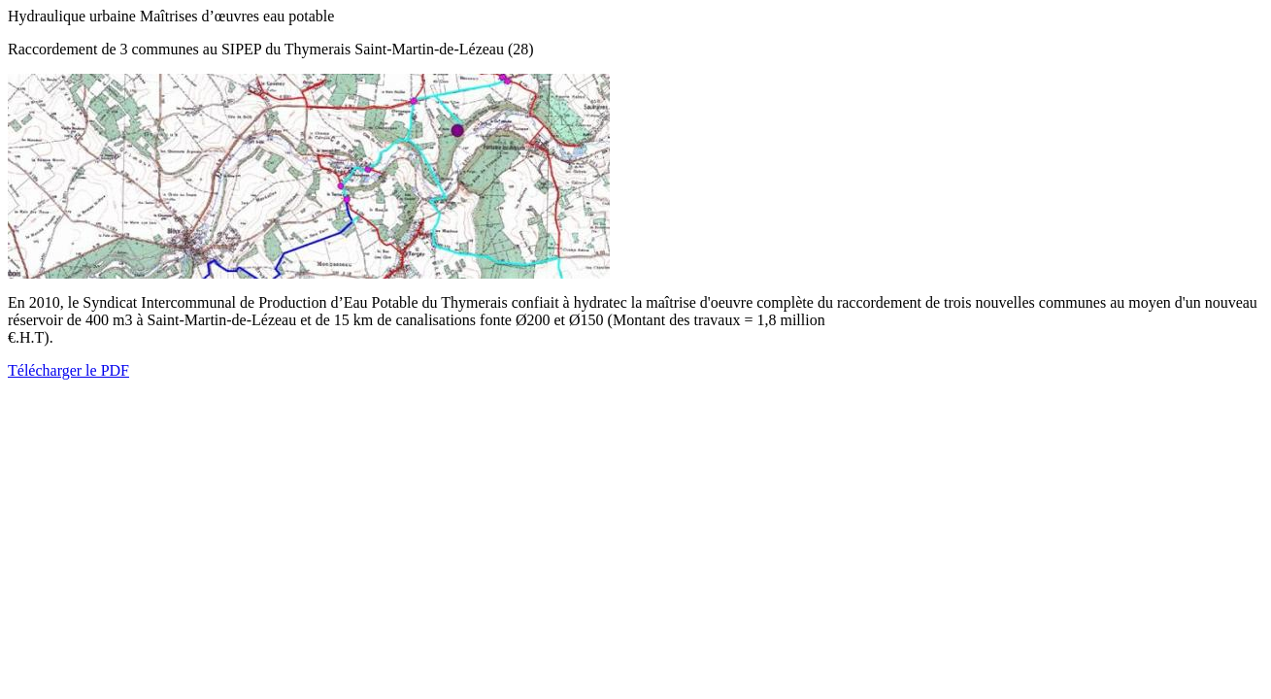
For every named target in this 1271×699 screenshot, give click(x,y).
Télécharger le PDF (68, 370)
